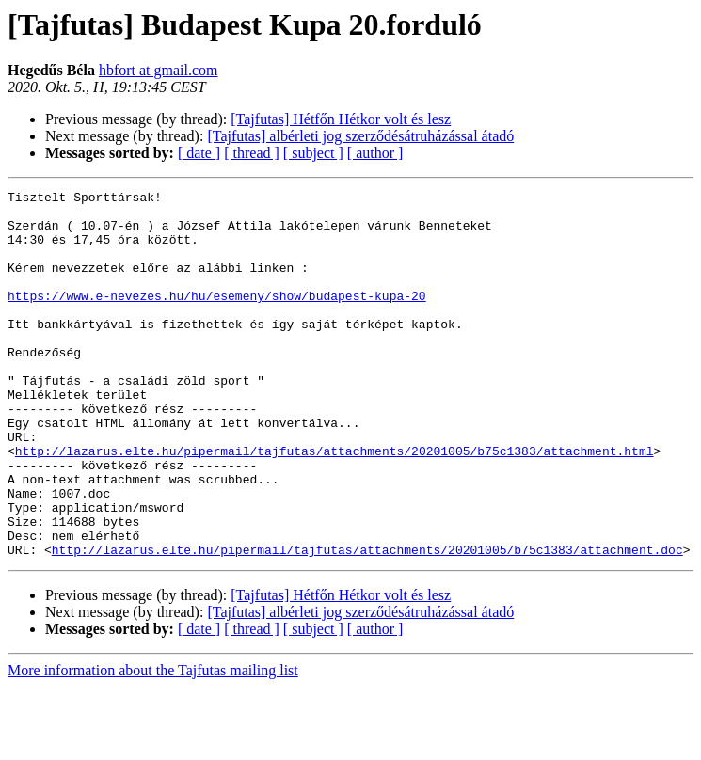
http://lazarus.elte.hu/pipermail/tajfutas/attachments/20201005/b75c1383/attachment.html (334, 504)
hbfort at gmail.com (158, 70)
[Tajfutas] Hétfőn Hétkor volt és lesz (341, 119)
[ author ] (375, 153)
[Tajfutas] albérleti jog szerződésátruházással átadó (360, 136)
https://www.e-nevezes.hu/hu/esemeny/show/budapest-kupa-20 (217, 317)
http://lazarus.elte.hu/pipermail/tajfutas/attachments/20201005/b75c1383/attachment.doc (367, 622)
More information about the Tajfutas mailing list (153, 744)
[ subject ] (313, 153)
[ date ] (199, 153)
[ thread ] (251, 153)
